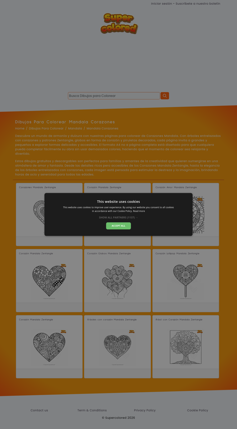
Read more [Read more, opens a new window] (139, 211)
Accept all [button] (118, 225)
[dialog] (118, 214)
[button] (118, 217)
